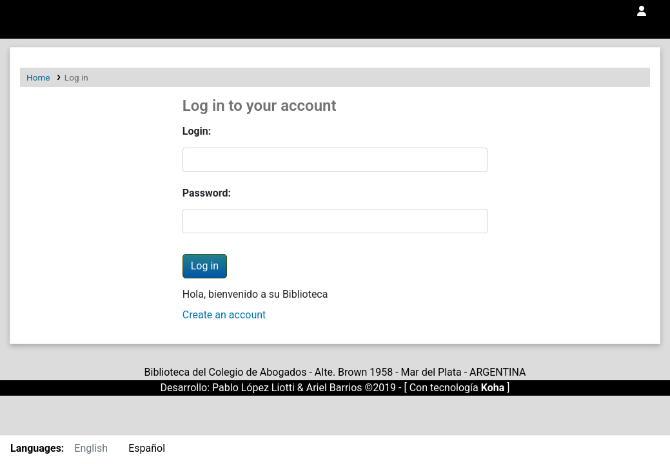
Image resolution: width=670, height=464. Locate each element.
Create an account (224, 315)
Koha (493, 388)
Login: (197, 131)
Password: (206, 193)
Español (146, 448)
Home (38, 77)
